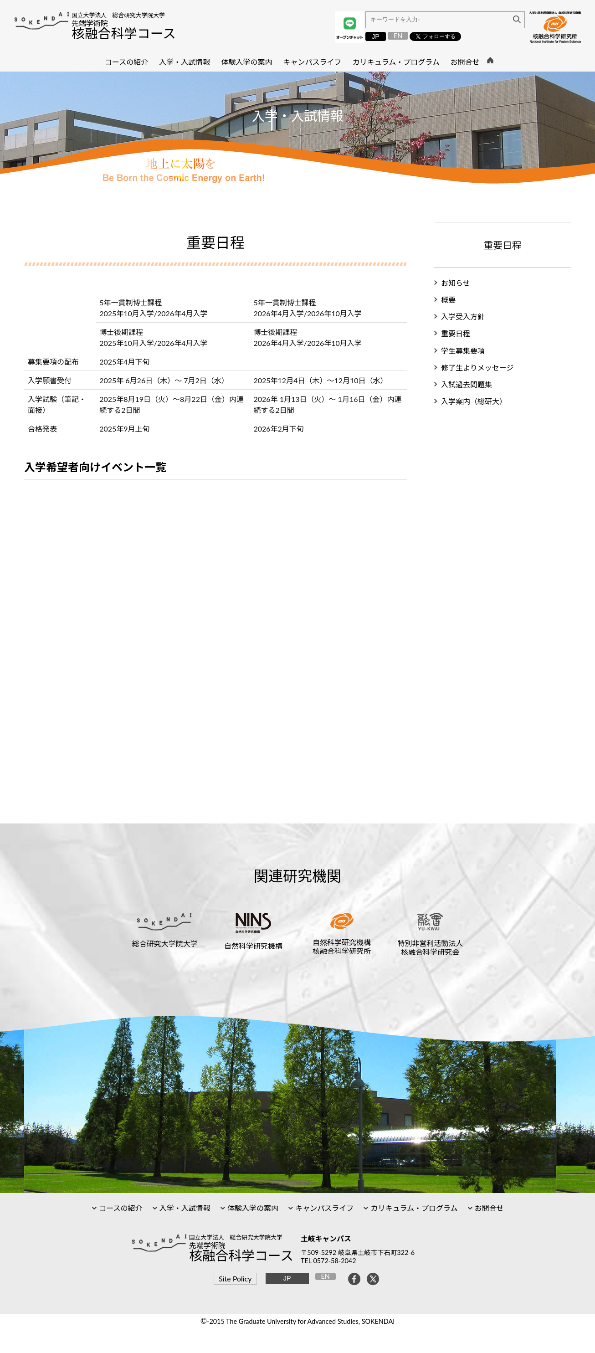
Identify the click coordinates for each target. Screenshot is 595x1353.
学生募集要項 (463, 350)
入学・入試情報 (184, 1208)
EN (398, 36)
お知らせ (455, 282)
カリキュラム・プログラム (413, 1208)
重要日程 (455, 333)
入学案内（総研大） (474, 401)
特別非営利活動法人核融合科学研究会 (430, 947)
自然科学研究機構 (253, 945)
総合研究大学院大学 (165, 943)
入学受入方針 (463, 316)
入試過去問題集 (466, 384)
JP (376, 36)
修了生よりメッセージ (477, 367)
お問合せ (488, 1208)
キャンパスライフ (323, 1208)
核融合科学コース (124, 33)
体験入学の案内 (252, 1208)
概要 (448, 299)
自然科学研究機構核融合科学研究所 (342, 946)
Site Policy (235, 1278)
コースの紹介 (119, 1208)
